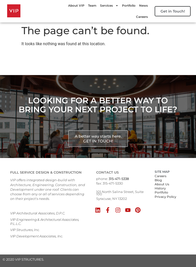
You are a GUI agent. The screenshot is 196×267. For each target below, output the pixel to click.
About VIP (74, 5)
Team (90, 5)
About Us (162, 184)
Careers (139, 17)
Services (107, 6)
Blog (158, 180)
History (160, 188)
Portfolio (126, 5)
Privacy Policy (165, 197)
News (141, 5)
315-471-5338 (119, 179)
